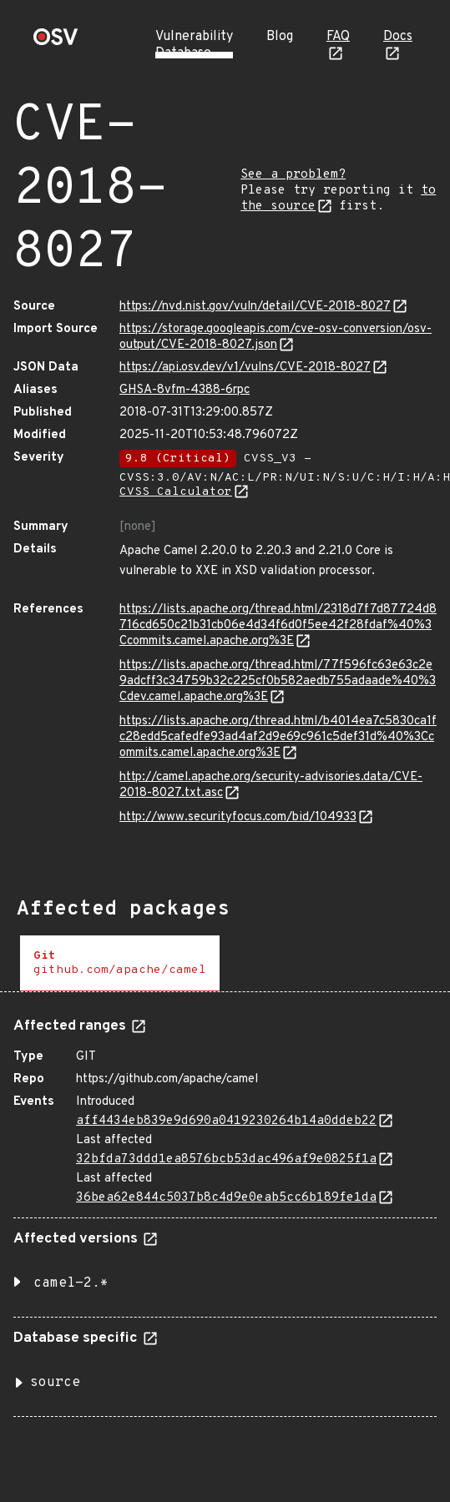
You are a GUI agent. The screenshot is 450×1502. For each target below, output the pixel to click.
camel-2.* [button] (71, 1283)
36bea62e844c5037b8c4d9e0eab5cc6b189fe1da (226, 1198)
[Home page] (55, 42)
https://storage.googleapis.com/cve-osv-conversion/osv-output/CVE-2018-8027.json (275, 337)
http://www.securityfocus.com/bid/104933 (237, 817)
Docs (397, 36)
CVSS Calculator (175, 492)
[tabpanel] (225, 1210)
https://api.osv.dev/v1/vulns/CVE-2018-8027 (245, 368)
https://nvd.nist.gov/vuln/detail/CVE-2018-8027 (255, 307)
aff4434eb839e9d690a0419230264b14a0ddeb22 (226, 1121)
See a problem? (293, 175)
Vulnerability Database (194, 45)
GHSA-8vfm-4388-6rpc (184, 390)
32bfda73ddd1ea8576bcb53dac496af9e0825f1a (226, 1159)
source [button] (55, 1382)
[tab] (120, 963)
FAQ (338, 36)
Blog (279, 36)
